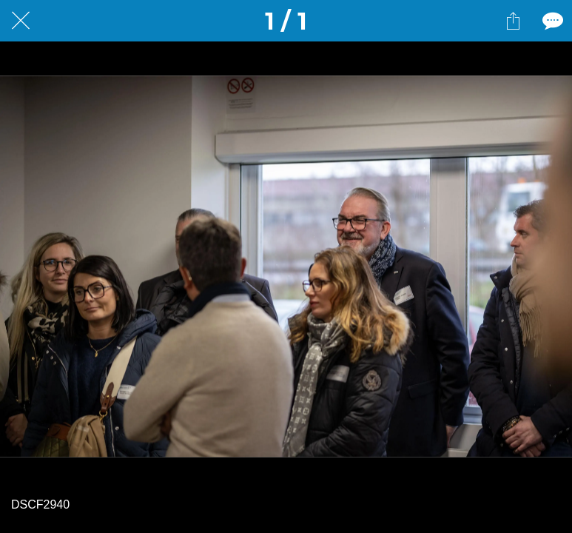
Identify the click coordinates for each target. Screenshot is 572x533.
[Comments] (551, 20)
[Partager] (513, 20)
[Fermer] (21, 21)
